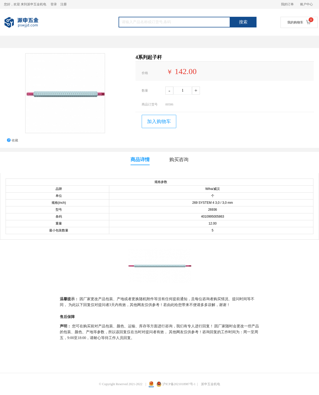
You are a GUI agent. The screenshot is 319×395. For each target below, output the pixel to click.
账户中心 (306, 4)
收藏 (15, 140)
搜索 (243, 22)
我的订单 (287, 4)
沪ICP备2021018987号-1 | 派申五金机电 (188, 384)
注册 (63, 4)
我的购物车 (299, 22)
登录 (54, 4)
